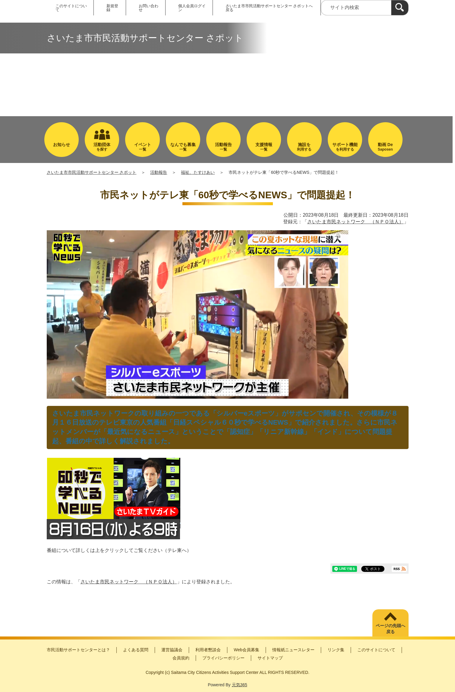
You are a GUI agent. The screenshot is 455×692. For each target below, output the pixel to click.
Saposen (385, 146)
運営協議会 (171, 649)
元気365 (239, 684)
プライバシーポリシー (223, 657)
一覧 (142, 146)
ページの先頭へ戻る (390, 628)
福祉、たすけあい (198, 172)
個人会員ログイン (192, 8)
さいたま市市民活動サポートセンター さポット (92, 172)
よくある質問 (135, 649)
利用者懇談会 (208, 649)
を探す (101, 146)
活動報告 (158, 172)
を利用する (345, 146)
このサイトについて (71, 8)
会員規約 (180, 657)
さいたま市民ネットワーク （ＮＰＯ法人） (355, 221)
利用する (304, 146)
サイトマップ (270, 657)
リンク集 (335, 649)
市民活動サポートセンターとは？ (78, 649)
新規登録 (112, 8)
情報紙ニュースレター (293, 649)
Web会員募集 (246, 649)
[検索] (400, 7)
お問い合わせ (148, 8)
